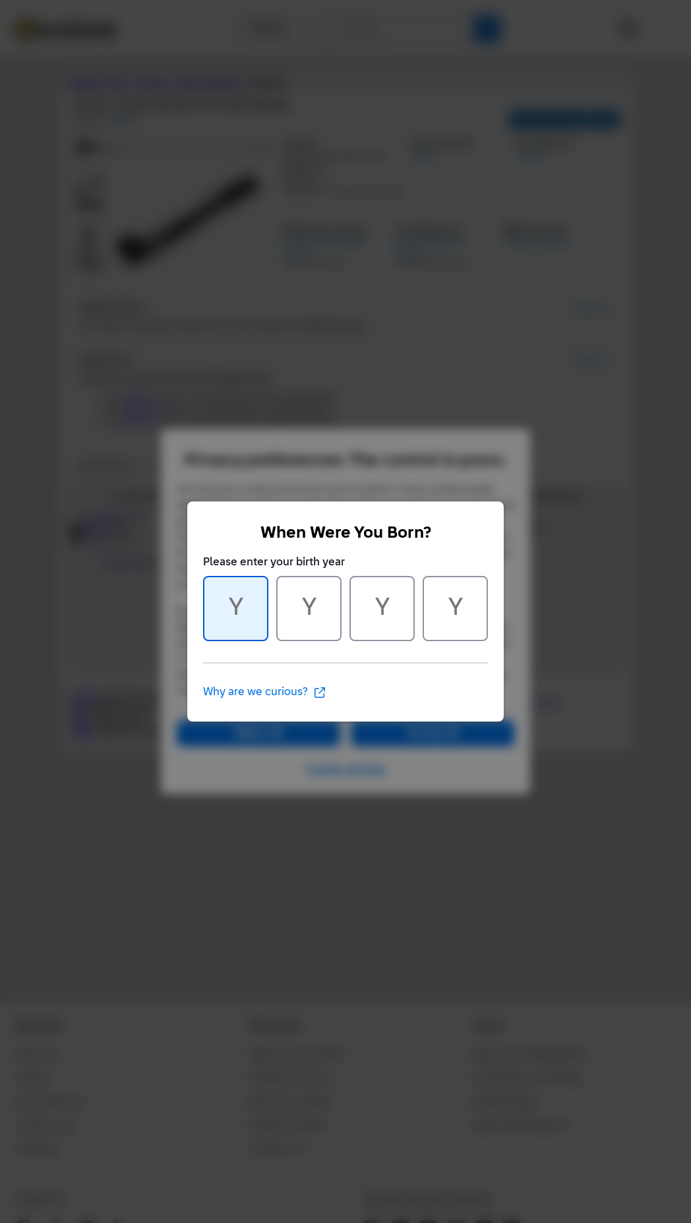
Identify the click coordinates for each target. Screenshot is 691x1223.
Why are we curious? (264, 692)
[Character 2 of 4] (309, 608)
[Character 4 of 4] (455, 608)
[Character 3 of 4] (382, 608)
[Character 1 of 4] (235, 608)
